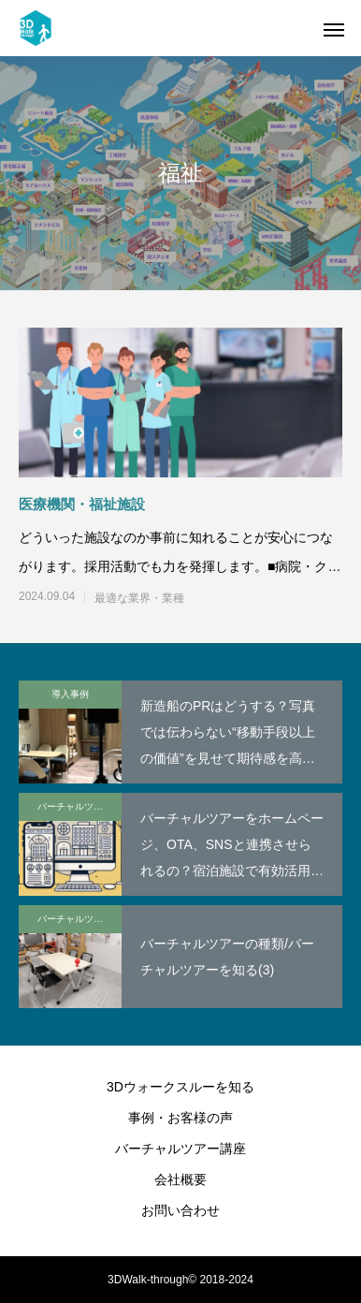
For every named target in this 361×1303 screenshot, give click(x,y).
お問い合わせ (180, 1210)
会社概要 (180, 1179)
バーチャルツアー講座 (79, 806)
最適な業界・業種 (139, 598)
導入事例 (70, 694)
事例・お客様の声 (180, 1117)
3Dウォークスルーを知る (180, 1086)
